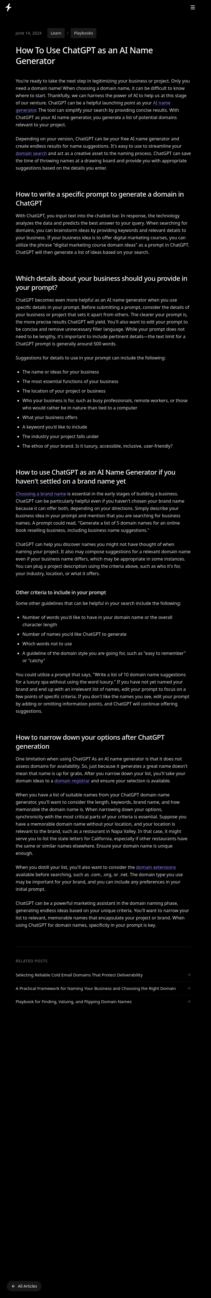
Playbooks (83, 33)
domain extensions (156, 867)
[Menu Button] (193, 7)
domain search (31, 153)
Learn (56, 33)
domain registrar (72, 781)
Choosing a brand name (41, 494)
